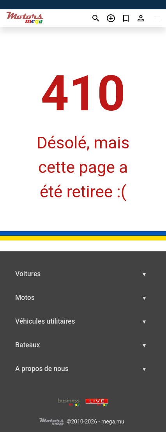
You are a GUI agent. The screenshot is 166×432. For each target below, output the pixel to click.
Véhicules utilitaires (45, 321)
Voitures (28, 274)
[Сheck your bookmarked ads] (126, 18)
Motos (25, 297)
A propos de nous (42, 369)
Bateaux (27, 345)
